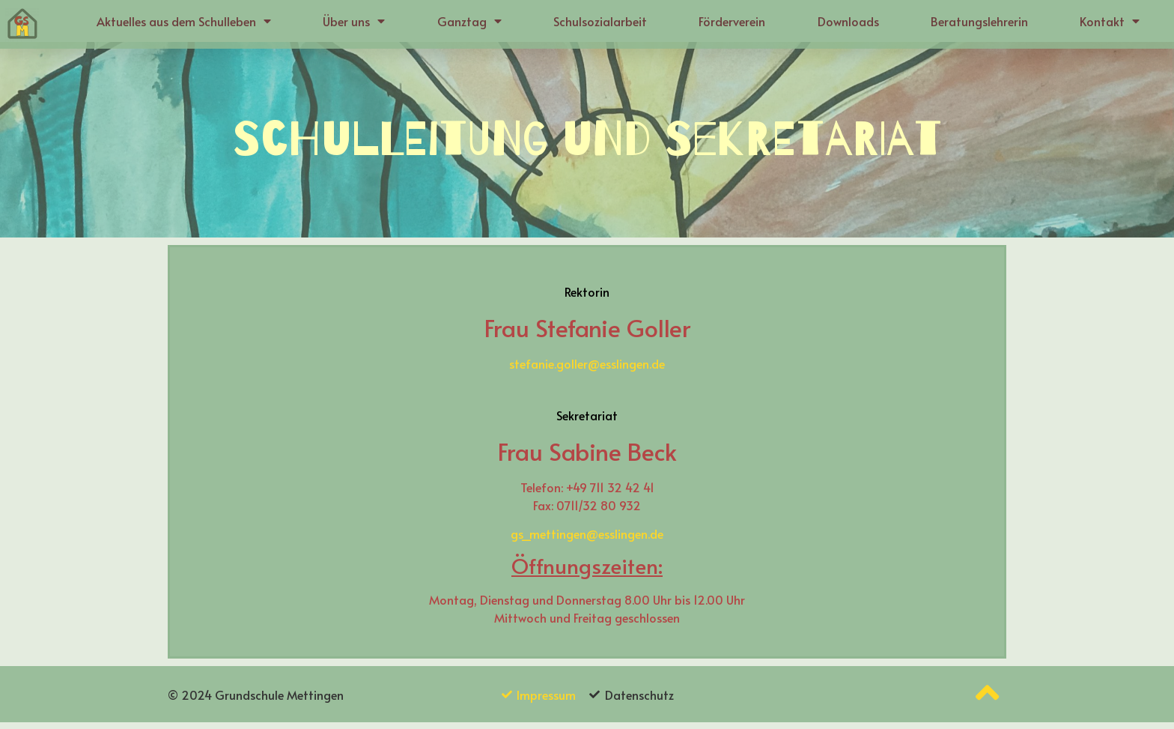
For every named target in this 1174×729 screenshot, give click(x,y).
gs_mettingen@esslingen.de (587, 540)
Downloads (848, 21)
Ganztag (469, 21)
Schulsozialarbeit (600, 21)
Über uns (354, 21)
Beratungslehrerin (979, 21)
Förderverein (732, 21)
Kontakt (1110, 21)
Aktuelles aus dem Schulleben (184, 21)
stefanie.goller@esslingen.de (587, 370)
